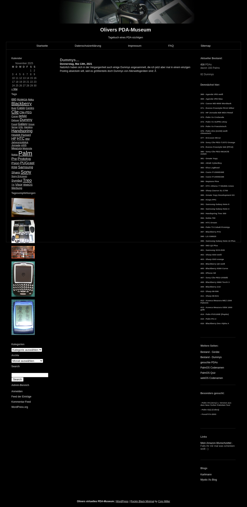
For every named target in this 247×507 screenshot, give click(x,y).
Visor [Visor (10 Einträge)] (18, 184)
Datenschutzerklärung (88, 45)
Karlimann (206, 474)
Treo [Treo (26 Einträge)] (27, 180)
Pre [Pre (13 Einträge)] (14, 159)
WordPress (122, 501)
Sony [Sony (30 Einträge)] (26, 172)
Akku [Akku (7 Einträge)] (31, 99)
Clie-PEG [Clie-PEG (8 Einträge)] (25, 112)
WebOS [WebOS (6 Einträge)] (28, 184)
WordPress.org (19, 407)
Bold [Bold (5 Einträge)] (13, 108)
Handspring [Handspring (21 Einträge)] (22, 131)
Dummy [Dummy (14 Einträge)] (26, 120)
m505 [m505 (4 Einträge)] (24, 145)
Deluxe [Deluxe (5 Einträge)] (15, 120)
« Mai (14, 89)
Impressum (134, 45)
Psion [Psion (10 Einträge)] (15, 163)
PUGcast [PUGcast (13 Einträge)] (27, 163)
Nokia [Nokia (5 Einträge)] (14, 154)
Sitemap (206, 45)
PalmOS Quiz (208, 372)
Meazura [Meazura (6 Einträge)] (16, 148)
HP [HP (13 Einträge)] (13, 139)
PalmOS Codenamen (212, 367)
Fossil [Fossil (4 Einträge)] (14, 124)
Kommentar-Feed (21, 401)
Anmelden (17, 391)
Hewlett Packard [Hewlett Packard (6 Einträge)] (21, 134)
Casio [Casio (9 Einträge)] (21, 108)
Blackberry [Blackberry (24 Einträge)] (21, 103)
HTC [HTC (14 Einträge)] (21, 138)
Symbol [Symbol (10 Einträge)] (16, 180)
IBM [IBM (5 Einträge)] (27, 138)
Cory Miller (164, 501)
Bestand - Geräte (209, 352)
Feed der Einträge (21, 396)
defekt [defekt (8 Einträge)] (23, 116)
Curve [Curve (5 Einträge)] (14, 116)
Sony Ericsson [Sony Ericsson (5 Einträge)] (19, 176)
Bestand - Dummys (211, 357)
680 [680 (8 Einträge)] (13, 99)
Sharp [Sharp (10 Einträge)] (15, 172)
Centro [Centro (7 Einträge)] (30, 108)
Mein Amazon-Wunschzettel (215, 443)
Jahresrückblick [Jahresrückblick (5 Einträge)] (19, 142)
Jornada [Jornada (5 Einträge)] (15, 145)
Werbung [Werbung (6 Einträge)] (16, 188)
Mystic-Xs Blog (208, 479)
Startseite (42, 45)
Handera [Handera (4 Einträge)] (28, 127)
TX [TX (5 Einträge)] (13, 184)
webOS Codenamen (211, 378)
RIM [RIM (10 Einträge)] (14, 167)
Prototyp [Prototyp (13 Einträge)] (24, 159)
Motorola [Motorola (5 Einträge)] (27, 148)
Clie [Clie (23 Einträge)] (15, 112)
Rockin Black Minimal (142, 501)
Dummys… (69, 60)
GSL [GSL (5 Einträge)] (20, 127)
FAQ (171, 45)
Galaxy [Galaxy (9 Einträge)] (23, 124)
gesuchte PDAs (209, 362)
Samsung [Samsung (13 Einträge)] (25, 167)
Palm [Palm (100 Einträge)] (25, 153)
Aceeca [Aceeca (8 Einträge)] (22, 99)
